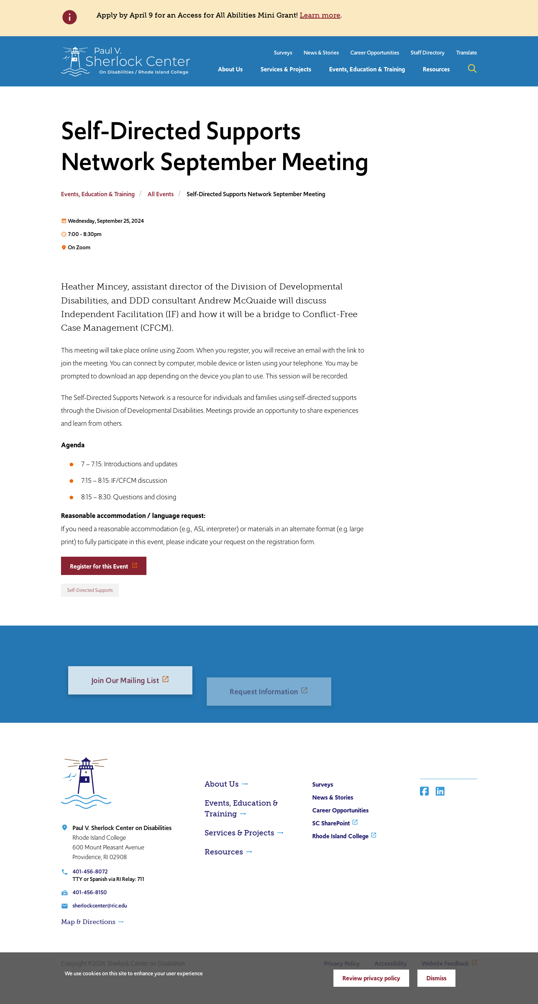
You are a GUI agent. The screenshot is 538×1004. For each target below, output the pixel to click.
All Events (161, 194)
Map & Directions (88, 922)
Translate (466, 52)
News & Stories (321, 52)
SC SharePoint (331, 823)
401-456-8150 (89, 892)
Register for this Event (100, 566)
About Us (222, 783)
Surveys (283, 52)
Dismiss (436, 978)
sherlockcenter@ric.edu (99, 905)
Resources (224, 851)
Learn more (320, 15)
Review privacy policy (371, 978)
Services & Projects (239, 832)
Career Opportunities (374, 52)
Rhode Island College (340, 836)
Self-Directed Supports (90, 590)
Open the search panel (472, 68)
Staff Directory (428, 52)
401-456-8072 (90, 871)
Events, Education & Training (98, 194)
